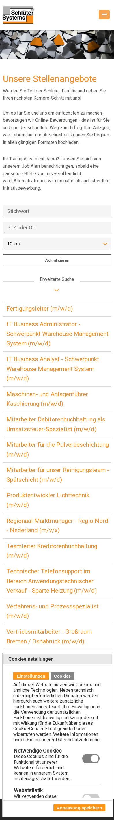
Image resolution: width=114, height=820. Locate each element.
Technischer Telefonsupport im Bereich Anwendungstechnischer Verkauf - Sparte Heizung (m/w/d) (51, 581)
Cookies (62, 676)
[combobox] (57, 244)
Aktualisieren (57, 260)
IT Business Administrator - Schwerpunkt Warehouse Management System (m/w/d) (57, 334)
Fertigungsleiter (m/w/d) (39, 308)
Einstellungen (31, 676)
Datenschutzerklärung (78, 739)
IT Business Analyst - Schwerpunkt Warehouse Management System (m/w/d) (52, 369)
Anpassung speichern (79, 807)
